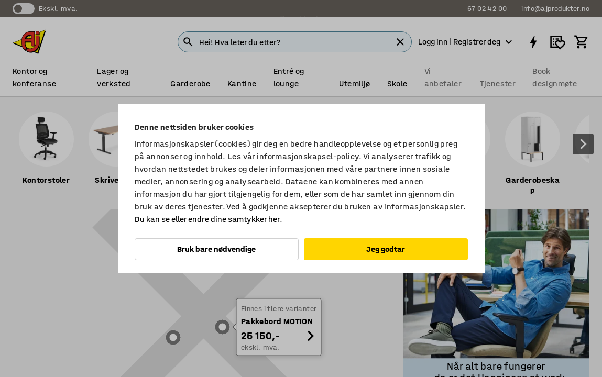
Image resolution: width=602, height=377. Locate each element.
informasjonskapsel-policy (308, 156)
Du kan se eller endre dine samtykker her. (208, 219)
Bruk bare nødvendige (216, 249)
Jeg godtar (385, 249)
